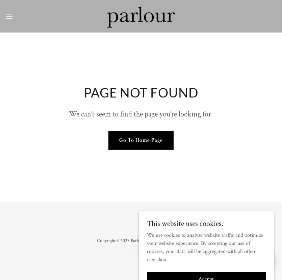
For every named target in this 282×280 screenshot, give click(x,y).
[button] (23, 16)
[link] (141, 16)
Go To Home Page (141, 140)
